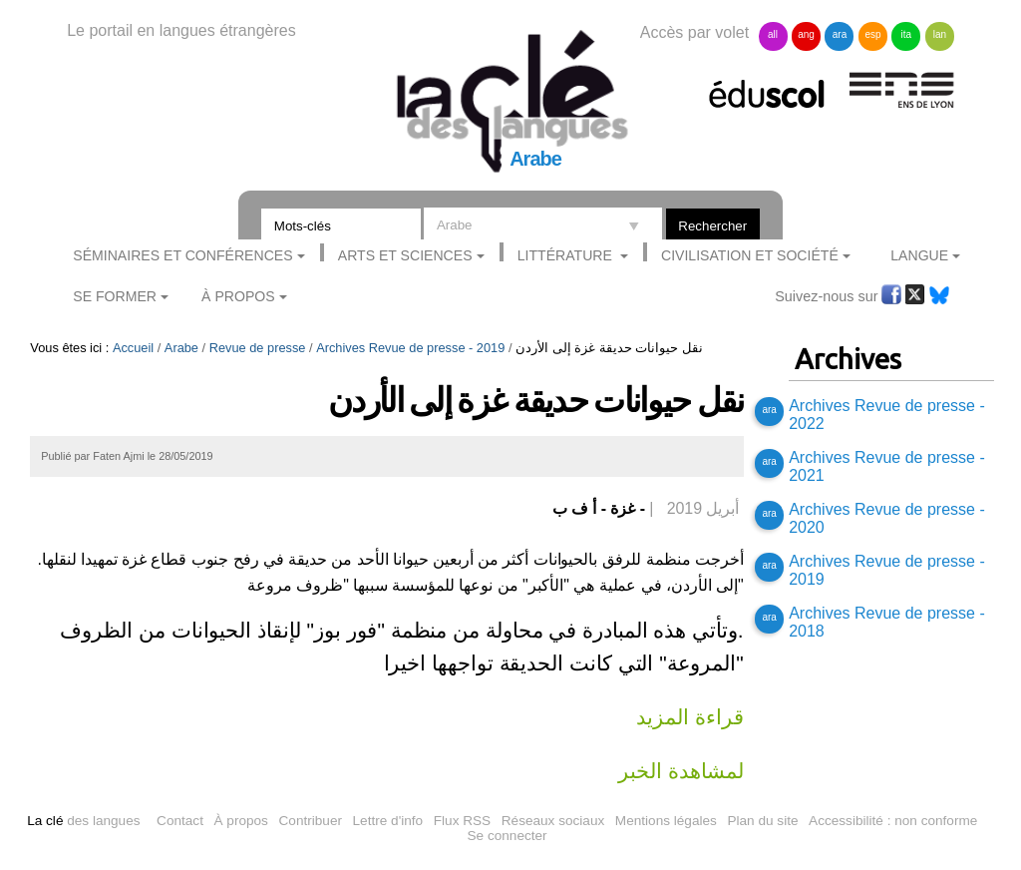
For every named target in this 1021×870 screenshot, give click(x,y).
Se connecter (507, 835)
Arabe (181, 347)
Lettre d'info (388, 820)
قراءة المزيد (689, 716)
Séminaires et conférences (182, 255)
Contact (180, 820)
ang (806, 34)
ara (840, 34)
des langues (83, 820)
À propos (241, 820)
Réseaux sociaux (553, 820)
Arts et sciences (405, 255)
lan (939, 34)
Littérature (566, 255)
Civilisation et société (750, 255)
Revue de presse (257, 347)
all (773, 34)
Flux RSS (462, 820)
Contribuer (310, 820)
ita (906, 34)
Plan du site (762, 820)
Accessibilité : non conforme (893, 820)
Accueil (133, 347)
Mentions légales (666, 820)
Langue (919, 255)
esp (872, 34)
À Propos (238, 296)
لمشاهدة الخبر (680, 770)
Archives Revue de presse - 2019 (410, 347)
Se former (115, 296)
